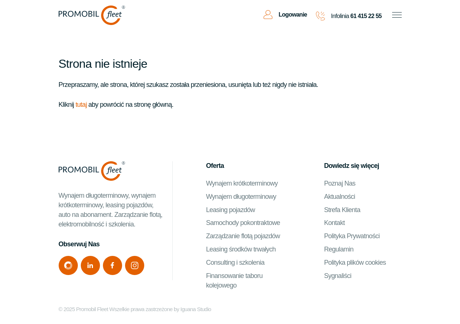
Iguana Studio (195, 309)
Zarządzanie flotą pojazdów (243, 236)
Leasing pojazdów (230, 210)
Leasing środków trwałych (241, 249)
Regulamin (338, 249)
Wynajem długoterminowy (241, 196)
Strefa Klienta (342, 210)
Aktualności (339, 196)
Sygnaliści (337, 275)
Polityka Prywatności (352, 236)
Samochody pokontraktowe (243, 222)
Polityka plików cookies (355, 262)
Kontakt (334, 222)
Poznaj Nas (339, 183)
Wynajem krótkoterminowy (241, 183)
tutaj (81, 104)
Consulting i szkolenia (235, 262)
